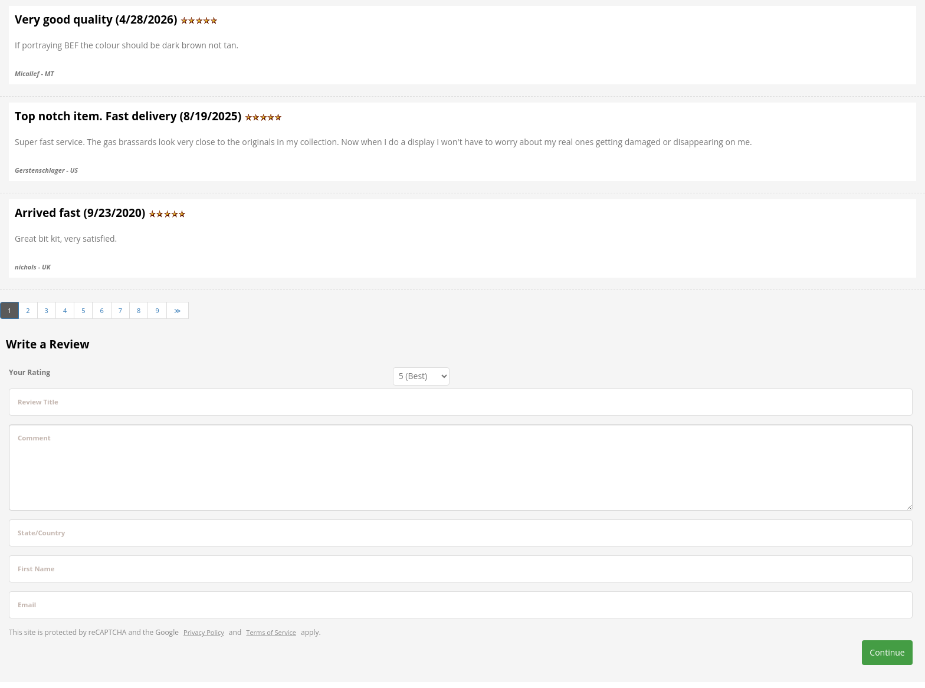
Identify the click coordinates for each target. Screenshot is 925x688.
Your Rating (29, 372)
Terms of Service (271, 632)
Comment (34, 437)
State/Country (41, 532)
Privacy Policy (203, 632)
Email (27, 604)
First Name (36, 568)
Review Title (38, 401)
